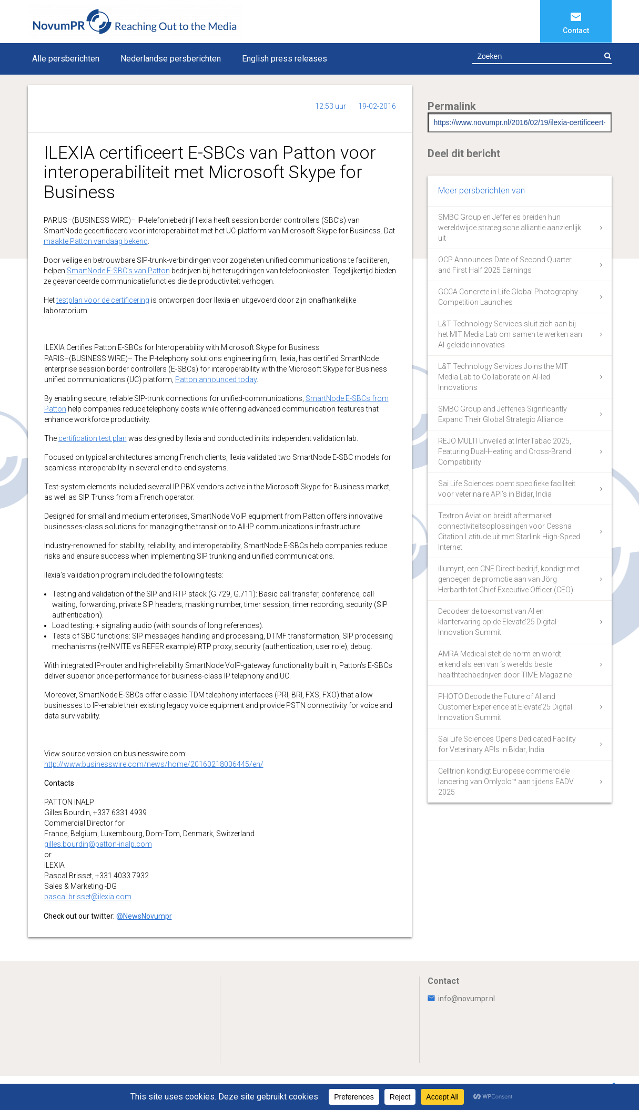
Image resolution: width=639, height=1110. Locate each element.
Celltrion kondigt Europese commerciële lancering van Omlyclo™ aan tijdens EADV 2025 (506, 781)
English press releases (284, 59)
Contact (576, 30)
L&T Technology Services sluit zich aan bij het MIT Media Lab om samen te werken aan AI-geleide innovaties (510, 334)
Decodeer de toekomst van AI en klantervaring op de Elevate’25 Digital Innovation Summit (497, 621)
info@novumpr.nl (461, 998)
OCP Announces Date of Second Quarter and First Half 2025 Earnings (505, 264)
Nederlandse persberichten (170, 59)
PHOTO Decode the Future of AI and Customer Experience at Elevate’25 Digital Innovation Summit (505, 707)
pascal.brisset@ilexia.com (87, 896)
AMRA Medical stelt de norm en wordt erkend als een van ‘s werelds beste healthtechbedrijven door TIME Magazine (505, 664)
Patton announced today (216, 379)
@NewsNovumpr (144, 916)
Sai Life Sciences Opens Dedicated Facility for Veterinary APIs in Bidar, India (507, 744)
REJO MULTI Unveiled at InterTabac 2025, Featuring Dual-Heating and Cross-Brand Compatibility (504, 451)
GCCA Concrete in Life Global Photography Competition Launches (508, 296)
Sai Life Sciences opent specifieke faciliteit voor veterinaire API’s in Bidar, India (506, 488)
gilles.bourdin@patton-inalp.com (98, 844)
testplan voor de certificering (102, 300)
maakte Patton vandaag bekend (96, 241)
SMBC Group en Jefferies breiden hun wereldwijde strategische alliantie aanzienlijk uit (509, 227)
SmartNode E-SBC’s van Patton (118, 270)
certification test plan (92, 438)
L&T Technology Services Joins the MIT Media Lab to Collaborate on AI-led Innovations (503, 377)
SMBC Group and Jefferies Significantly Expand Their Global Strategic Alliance (502, 414)
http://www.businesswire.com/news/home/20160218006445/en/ (153, 764)
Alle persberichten (65, 59)
